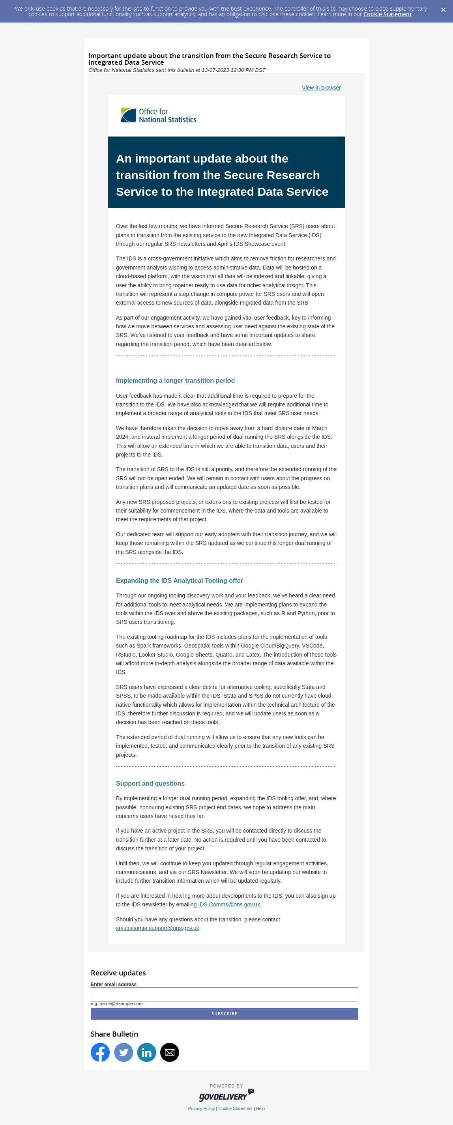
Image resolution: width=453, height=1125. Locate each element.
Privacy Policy (201, 1108)
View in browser (321, 87)
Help (260, 1108)
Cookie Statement (387, 14)
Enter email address (114, 984)
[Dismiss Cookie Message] (443, 7)
